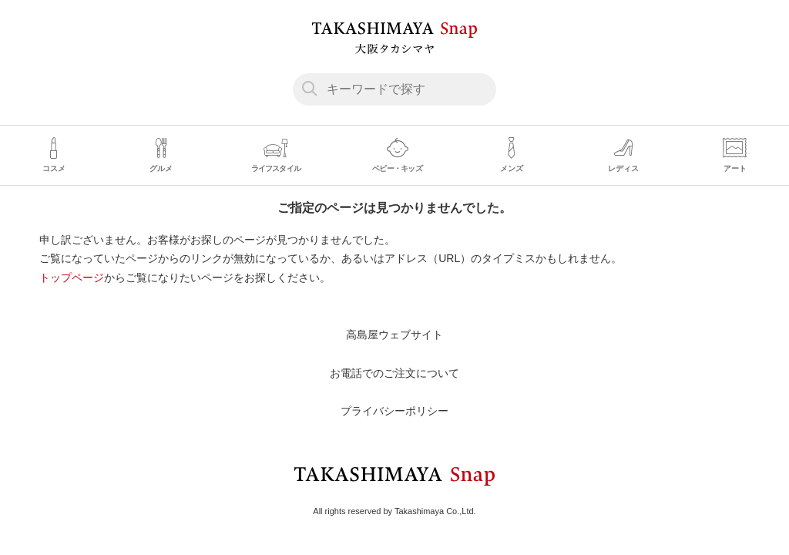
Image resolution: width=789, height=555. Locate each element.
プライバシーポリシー (394, 411)
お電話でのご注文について (394, 373)
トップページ (71, 277)
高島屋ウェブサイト (394, 334)
